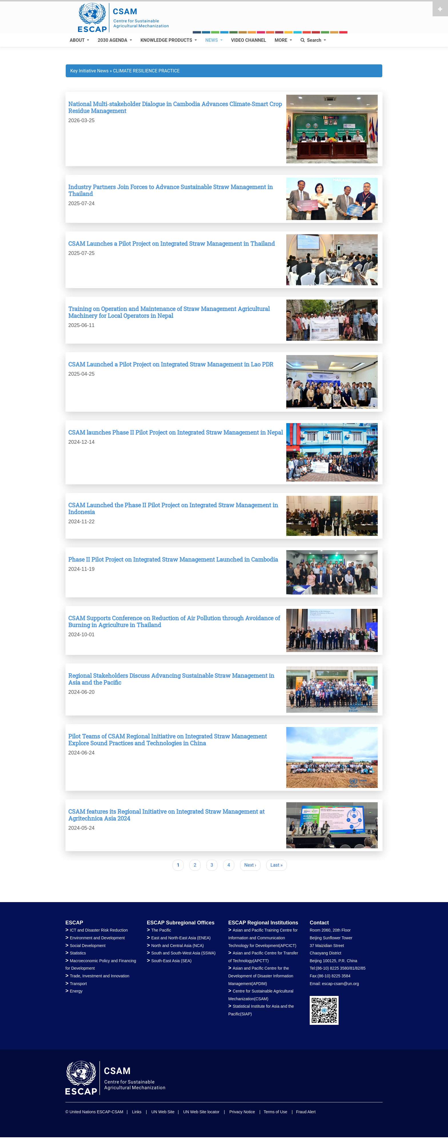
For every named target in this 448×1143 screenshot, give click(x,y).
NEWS (212, 40)
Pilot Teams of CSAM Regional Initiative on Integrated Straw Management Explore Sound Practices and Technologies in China (167, 739)
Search (312, 40)
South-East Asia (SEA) (171, 960)
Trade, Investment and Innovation (99, 976)
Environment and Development (97, 938)
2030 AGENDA (113, 40)
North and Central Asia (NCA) (177, 945)
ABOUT (78, 40)
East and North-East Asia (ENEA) (181, 938)
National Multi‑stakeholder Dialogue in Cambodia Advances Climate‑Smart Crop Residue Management (175, 107)
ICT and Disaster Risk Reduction (99, 930)
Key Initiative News (89, 71)
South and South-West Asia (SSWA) (183, 953)
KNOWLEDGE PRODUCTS (167, 40)
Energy (76, 991)
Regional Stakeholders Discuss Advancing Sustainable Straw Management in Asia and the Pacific (171, 679)
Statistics (78, 953)
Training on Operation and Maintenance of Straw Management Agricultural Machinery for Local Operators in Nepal (169, 312)
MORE (281, 40)
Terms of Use (275, 1112)
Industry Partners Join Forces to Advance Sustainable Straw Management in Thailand (170, 190)
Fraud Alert (305, 1112)
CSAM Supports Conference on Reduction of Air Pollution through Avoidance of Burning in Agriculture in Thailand (174, 621)
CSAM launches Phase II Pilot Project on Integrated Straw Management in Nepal (175, 432)
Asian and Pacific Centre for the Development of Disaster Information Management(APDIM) (260, 976)
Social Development (88, 945)
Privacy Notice (242, 1112)
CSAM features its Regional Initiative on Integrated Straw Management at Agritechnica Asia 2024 (166, 815)
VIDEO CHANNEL (248, 40)
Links (136, 1112)
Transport (78, 983)
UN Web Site (163, 1112)
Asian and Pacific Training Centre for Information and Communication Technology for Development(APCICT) (263, 938)
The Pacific (161, 930)
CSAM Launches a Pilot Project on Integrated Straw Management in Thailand (171, 243)
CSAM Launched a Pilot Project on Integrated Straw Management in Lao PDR (170, 364)
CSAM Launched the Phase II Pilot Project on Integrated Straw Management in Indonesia (173, 508)
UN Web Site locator (201, 1112)
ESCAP (74, 923)
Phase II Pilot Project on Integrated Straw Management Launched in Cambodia (173, 559)
